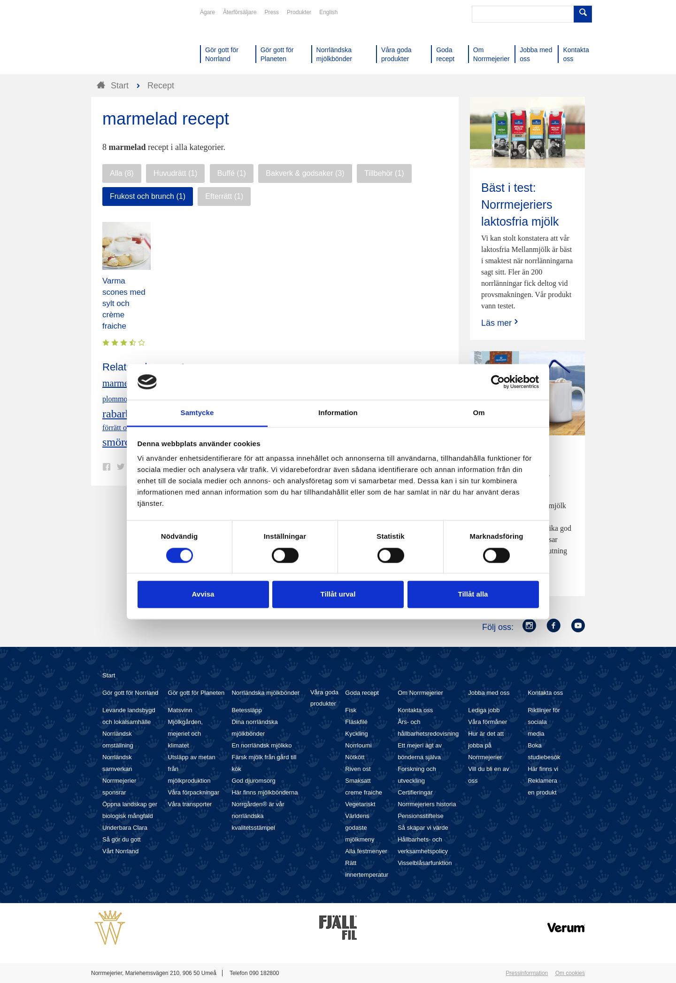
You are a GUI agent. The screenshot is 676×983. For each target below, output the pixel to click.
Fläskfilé (356, 721)
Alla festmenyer (366, 851)
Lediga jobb (483, 710)
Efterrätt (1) (224, 196)
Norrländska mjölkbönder (265, 692)
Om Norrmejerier (420, 692)
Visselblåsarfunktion (425, 862)
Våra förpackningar (194, 792)
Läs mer (500, 323)
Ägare (207, 12)
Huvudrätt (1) (175, 173)
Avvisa (203, 594)
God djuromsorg (253, 780)
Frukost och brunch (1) (147, 196)
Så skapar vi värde (423, 827)
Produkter (299, 12)
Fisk (350, 710)
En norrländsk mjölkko (261, 745)
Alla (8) (122, 173)
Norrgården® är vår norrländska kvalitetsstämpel (257, 816)
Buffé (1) (231, 173)
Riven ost (357, 768)
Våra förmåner (487, 721)
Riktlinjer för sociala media (544, 722)
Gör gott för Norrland (130, 692)
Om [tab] (478, 413)
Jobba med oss (488, 692)
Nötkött (354, 757)
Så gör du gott (121, 839)
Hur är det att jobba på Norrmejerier (486, 745)
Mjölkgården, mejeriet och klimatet (185, 733)
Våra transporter (190, 804)
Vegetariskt (360, 804)
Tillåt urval (338, 594)
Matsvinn (180, 710)
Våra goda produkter (324, 698)
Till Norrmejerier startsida (127, 41)
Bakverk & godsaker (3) (305, 173)
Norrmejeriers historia (427, 804)
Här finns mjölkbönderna (264, 792)
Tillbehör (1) (384, 173)
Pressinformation (527, 973)
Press (271, 12)
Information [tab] (338, 413)
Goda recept (362, 692)
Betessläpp (246, 710)
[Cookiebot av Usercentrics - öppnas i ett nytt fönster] (498, 382)
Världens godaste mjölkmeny (359, 827)
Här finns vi (543, 768)
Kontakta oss (415, 710)
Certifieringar (415, 792)
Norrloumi (358, 745)
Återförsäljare (239, 12)
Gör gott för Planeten (196, 692)
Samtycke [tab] (197, 413)
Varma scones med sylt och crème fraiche (124, 303)
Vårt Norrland (120, 851)
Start (108, 675)
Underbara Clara (124, 827)
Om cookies (570, 973)
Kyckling (356, 733)
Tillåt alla (473, 594)
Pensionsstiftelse (421, 815)
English (328, 12)
